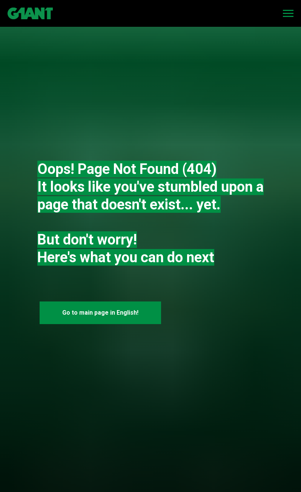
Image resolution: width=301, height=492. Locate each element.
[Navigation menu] (288, 13)
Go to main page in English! (100, 312)
